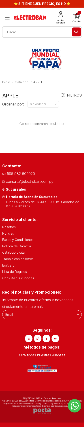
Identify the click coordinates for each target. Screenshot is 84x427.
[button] (76, 17)
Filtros (71, 95)
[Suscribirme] (78, 314)
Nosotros (9, 227)
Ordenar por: (13, 104)
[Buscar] (76, 31)
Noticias (8, 233)
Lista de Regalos (14, 271)
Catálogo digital (13, 252)
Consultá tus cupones (18, 278)
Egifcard (8, 265)
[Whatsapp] (74, 405)
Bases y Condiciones (17, 240)
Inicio (6, 82)
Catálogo (21, 82)
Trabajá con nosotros (18, 259)
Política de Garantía (16, 246)
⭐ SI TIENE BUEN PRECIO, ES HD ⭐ (42, 4)
